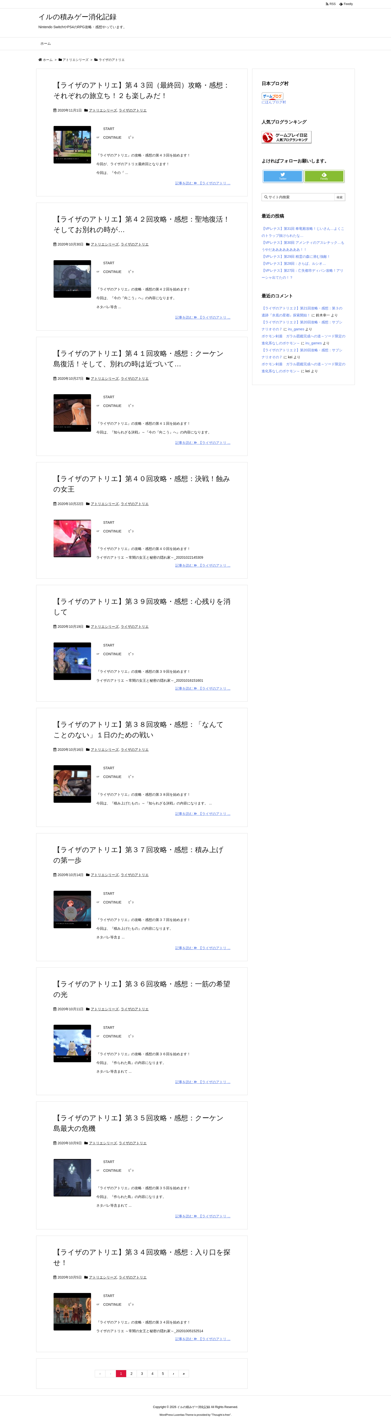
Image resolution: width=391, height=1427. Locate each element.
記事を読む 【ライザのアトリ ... (202, 183)
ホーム (48, 60)
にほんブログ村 (274, 102)
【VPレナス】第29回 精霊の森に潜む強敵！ (296, 257)
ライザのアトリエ (133, 110)
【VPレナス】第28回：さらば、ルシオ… (294, 263)
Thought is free (221, 1414)
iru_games (296, 329)
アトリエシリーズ (76, 60)
